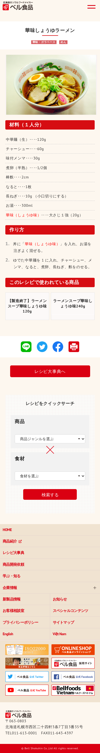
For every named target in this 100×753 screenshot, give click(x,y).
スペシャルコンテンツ (70, 610)
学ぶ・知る (12, 575)
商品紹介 (10, 541)
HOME (7, 529)
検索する (50, 495)
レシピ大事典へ (50, 371)
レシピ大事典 (13, 552)
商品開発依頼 (13, 564)
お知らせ (60, 599)
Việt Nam (59, 633)
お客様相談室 (13, 610)
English (8, 633)
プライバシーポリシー (20, 622)
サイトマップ (63, 622)
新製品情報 (12, 599)
